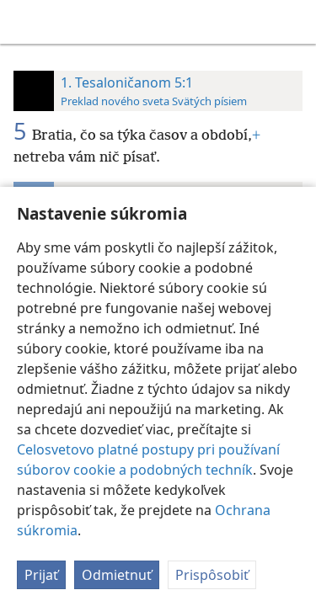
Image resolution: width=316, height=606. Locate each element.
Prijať (41, 575)
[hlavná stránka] (25, 21)
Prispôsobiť (212, 575)
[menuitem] (25, 21)
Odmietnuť (117, 575)
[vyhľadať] (294, 21)
